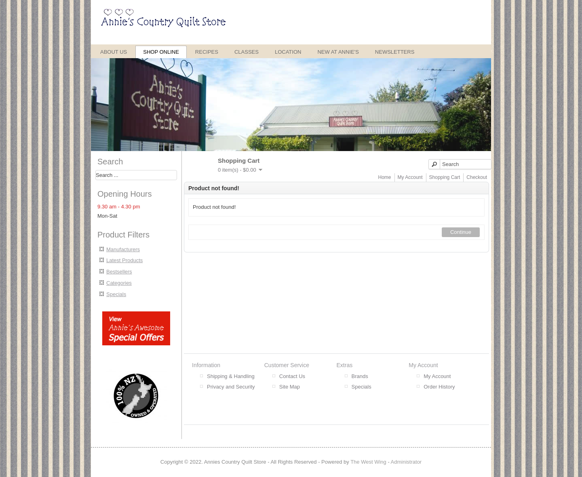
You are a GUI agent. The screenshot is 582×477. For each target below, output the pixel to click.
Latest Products (124, 260)
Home (384, 177)
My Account (410, 177)
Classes (246, 52)
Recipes (206, 52)
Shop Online (161, 52)
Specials (116, 294)
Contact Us (292, 376)
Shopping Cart (444, 177)
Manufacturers (123, 249)
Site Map (289, 387)
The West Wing (368, 462)
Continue (460, 232)
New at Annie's (337, 52)
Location (288, 52)
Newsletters (395, 52)
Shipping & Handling (231, 376)
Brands (360, 376)
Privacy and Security (231, 387)
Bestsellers (119, 272)
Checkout (476, 177)
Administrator (406, 462)
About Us (113, 52)
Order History (439, 387)
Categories (119, 283)
